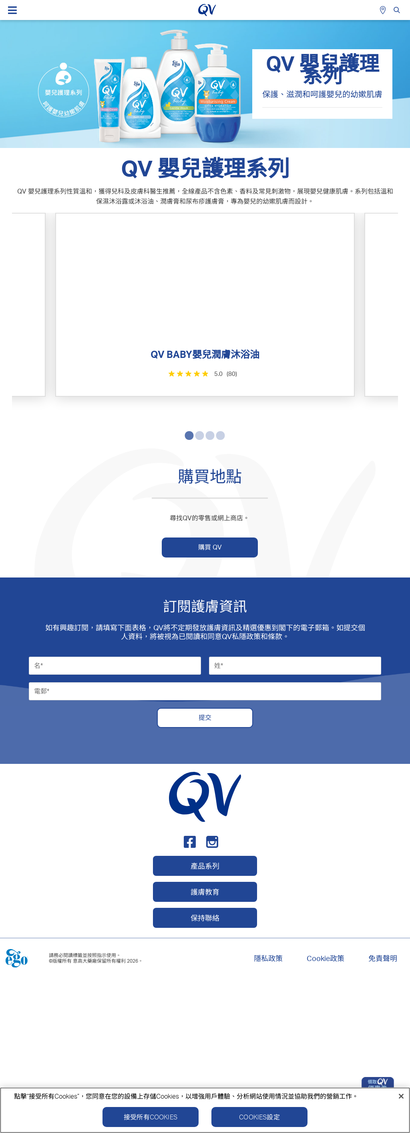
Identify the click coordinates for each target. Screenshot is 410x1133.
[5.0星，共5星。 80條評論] (108, 374)
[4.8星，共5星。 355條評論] (301, 374)
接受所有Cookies (150, 1120)
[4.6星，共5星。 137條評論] (108, 567)
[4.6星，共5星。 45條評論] (301, 567)
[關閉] (401, 1099)
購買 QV (210, 698)
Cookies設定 (259, 1120)
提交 (205, 869)
